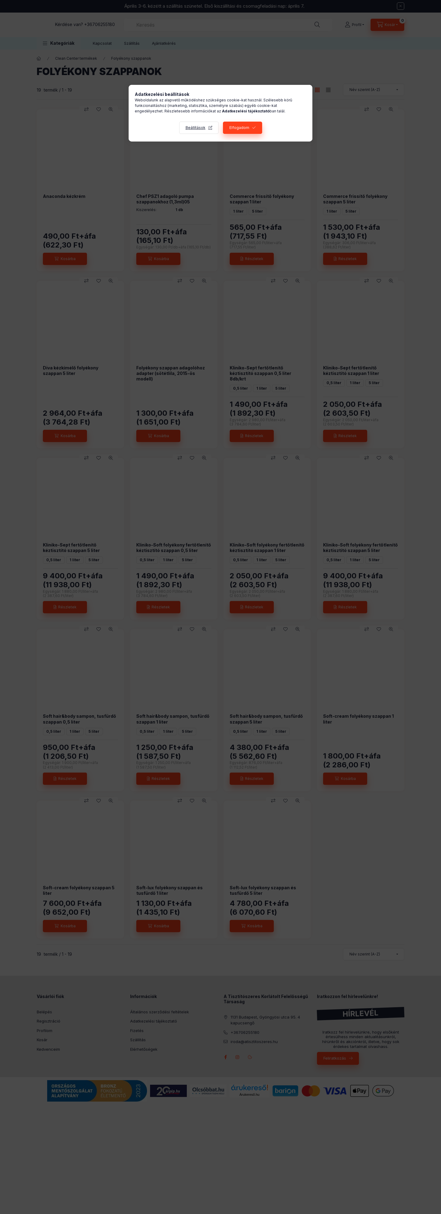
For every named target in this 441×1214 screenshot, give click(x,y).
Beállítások (195, 127)
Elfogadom (239, 127)
